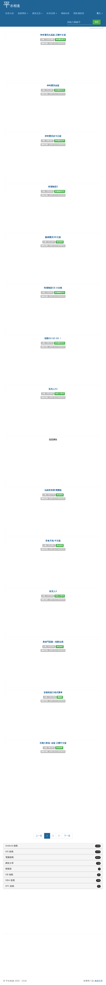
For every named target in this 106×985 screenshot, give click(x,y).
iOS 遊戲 (9, 851)
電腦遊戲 (9, 857)
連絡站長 (98, 980)
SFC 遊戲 (9, 886)
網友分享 (9, 863)
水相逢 (11, 4)
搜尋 (96, 22)
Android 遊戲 (11, 845)
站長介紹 (9, 13)
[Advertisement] (53, 459)
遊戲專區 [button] (23, 13)
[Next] (67, 836)
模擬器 (8, 868)
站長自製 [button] (52, 13)
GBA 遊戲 (10, 880)
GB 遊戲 (9, 874)
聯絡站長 (65, 13)
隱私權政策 (79, 13)
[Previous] (38, 836)
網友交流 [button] (37, 13)
